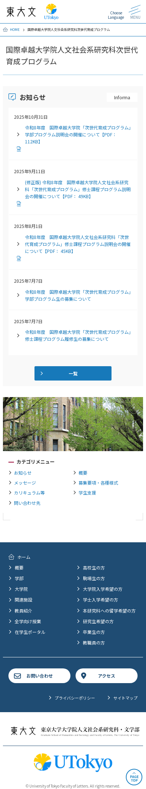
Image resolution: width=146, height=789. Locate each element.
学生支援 (87, 492)
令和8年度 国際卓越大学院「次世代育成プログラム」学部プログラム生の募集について (78, 295)
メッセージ (25, 482)
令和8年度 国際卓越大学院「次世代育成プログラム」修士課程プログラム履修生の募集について (78, 335)
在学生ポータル (30, 632)
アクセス (106, 675)
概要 (83, 473)
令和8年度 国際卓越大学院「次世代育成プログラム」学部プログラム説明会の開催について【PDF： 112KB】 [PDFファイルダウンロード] (78, 134)
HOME (14, 29)
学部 (19, 578)
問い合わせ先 (27, 503)
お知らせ (23, 473)
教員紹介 (23, 610)
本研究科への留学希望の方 (109, 610)
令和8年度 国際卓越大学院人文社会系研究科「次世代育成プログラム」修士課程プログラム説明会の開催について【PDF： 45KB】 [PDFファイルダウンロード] (78, 244)
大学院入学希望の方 (103, 589)
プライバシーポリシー (75, 698)
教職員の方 (94, 642)
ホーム (23, 557)
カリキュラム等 (29, 492)
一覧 (73, 373)
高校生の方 (94, 567)
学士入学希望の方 (100, 599)
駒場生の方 (94, 578)
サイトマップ (125, 698)
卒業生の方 (94, 632)
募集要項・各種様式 (98, 482)
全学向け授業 (28, 621)
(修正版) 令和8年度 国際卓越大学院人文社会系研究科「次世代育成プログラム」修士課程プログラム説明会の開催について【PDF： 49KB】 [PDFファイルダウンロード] (78, 189)
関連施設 (23, 599)
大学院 (21, 589)
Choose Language (116, 15)
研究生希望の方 (98, 621)
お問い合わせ (39, 675)
